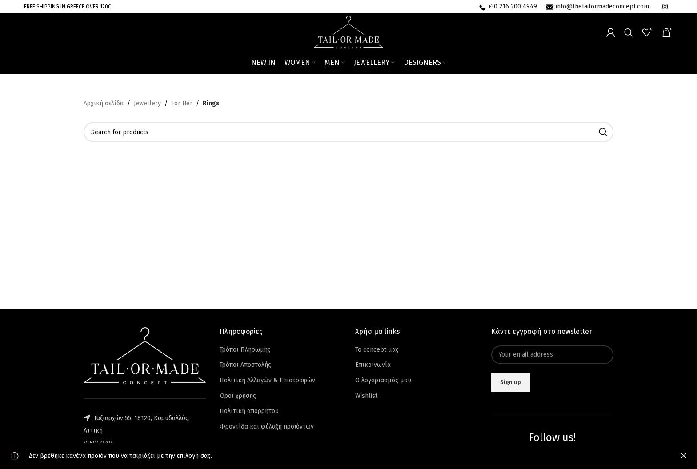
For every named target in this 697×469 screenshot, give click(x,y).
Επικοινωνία (373, 365)
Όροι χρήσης (238, 396)
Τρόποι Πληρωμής (245, 349)
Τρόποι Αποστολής (245, 365)
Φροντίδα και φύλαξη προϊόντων (267, 426)
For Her (181, 103)
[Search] (628, 32)
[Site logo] (349, 32)
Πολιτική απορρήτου (249, 411)
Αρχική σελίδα (104, 103)
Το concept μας (377, 349)
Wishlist (366, 396)
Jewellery (147, 103)
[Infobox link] (508, 7)
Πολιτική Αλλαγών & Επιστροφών (267, 380)
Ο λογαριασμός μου (383, 380)
